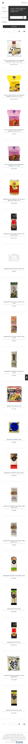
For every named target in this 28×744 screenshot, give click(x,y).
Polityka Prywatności (10, 742)
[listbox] (16, 17)
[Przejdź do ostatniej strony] (24, 31)
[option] (14, 54)
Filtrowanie (14, 26)
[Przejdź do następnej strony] (19, 31)
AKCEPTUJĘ (19, 742)
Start (3, 17)
